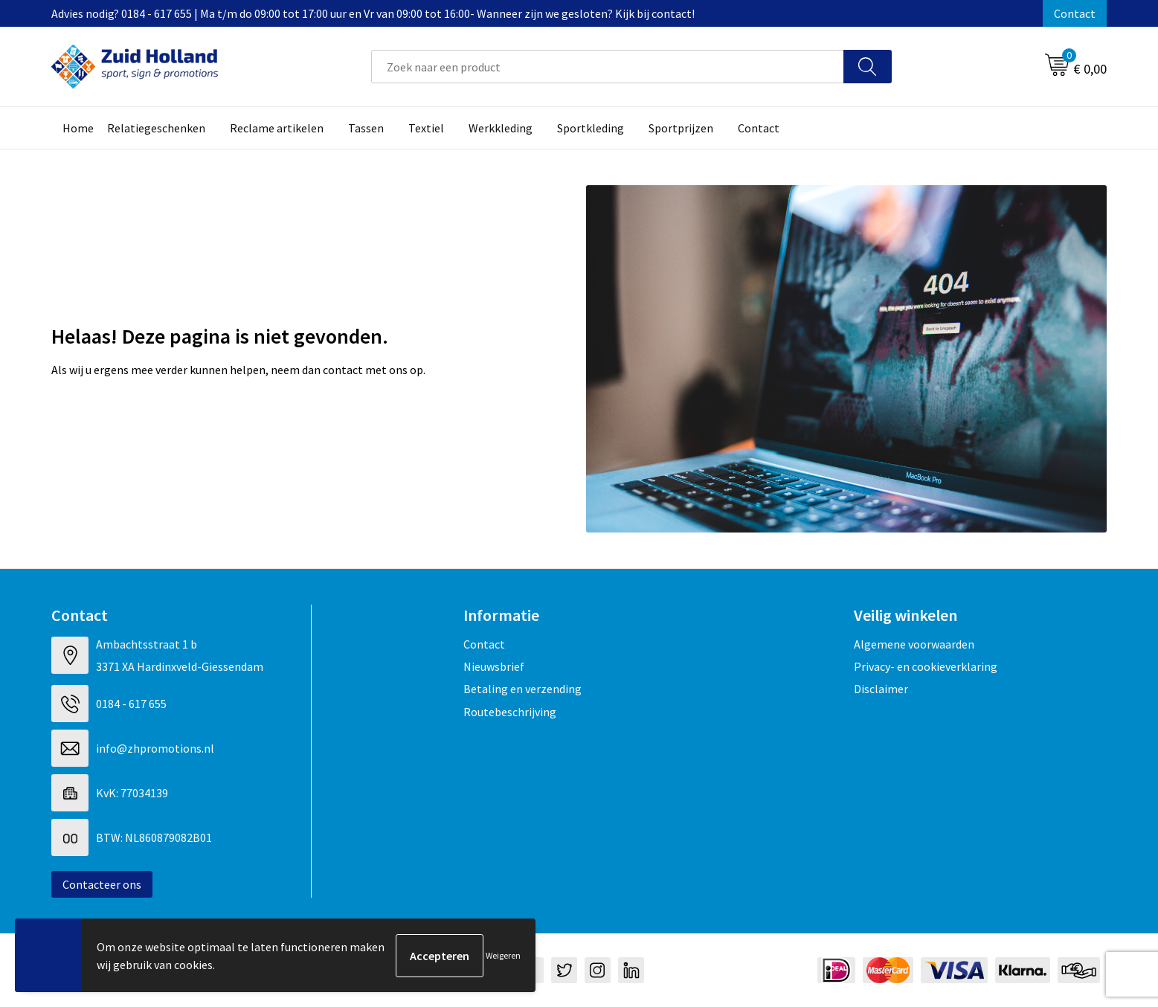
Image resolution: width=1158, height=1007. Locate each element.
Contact (1075, 13)
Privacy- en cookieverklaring (925, 666)
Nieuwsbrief (493, 666)
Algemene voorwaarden (914, 644)
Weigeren (503, 955)
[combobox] (607, 66)
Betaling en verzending (522, 688)
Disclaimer (881, 688)
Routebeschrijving (509, 711)
